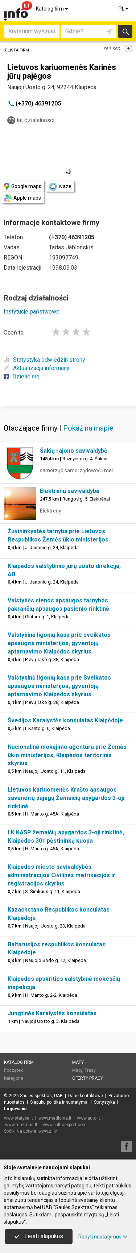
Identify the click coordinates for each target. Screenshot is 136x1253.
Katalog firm (52, 9)
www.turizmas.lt (21, 1124)
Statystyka (104, 1102)
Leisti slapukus (39, 1236)
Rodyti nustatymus (103, 1237)
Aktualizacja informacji (36, 368)
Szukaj (125, 31)
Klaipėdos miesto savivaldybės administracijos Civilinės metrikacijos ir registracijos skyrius (61, 875)
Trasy (90, 1070)
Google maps (22, 186)
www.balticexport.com (65, 1124)
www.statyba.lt (18, 1118)
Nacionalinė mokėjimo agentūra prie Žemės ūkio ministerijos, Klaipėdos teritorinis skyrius (67, 755)
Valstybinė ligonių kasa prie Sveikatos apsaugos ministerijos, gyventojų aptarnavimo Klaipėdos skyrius (59, 686)
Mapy (78, 1062)
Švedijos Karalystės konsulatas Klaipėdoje (65, 720)
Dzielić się (21, 376)
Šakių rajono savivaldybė (73, 450)
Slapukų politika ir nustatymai (59, 1102)
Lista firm (16, 50)
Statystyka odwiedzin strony (44, 359)
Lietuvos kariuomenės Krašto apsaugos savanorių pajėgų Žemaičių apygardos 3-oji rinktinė (66, 798)
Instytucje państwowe (31, 311)
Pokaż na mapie (88, 428)
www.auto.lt (88, 1118)
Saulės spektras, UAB (41, 1095)
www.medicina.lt (54, 1118)
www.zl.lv (47, 1131)
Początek (13, 1070)
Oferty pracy (87, 1078)
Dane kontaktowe (85, 1095)
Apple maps (22, 198)
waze (59, 186)
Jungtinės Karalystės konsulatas (52, 1013)
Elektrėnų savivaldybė (69, 490)
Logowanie (15, 1108)
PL (124, 9)
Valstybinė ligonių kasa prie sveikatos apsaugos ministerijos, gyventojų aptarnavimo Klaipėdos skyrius (59, 643)
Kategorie (13, 1078)
